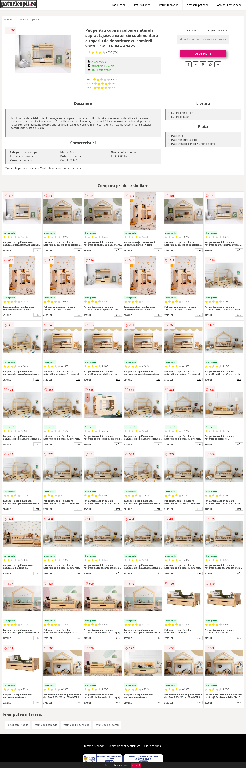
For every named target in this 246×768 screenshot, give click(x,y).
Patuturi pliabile (168, 5)
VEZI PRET (202, 53)
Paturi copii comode (45, 725)
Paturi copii (118, 5)
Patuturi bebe (142, 5)
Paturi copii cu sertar (106, 725)
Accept (136, 765)
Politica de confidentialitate (124, 746)
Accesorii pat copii (197, 5)
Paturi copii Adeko (32, 19)
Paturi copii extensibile (75, 725)
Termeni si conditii (95, 746)
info (37, 250)
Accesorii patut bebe (229, 5)
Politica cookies (151, 746)
